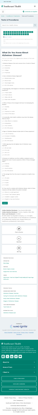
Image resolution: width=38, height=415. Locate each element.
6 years (6, 182)
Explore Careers (19, 384)
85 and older (7, 148)
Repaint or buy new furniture (11, 199)
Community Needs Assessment (18, 405)
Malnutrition (7, 65)
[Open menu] (34, 6)
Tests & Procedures (10, 20)
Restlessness (8, 138)
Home (2, 16)
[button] (5, 203)
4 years (6, 184)
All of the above (8, 85)
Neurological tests (9, 83)
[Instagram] (16, 356)
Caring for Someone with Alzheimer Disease (15, 295)
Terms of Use (16, 332)
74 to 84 (6, 150)
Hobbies (6, 166)
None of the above (9, 113)
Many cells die (8, 97)
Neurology (6, 263)
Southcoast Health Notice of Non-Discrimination (18, 403)
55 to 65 (6, 154)
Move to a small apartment (11, 192)
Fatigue (6, 70)
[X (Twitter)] (7, 356)
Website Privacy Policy (10, 397)
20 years (6, 178)
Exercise (6, 163)
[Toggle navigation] (3, 11)
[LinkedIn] (11, 356)
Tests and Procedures (28, 16)
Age (5, 109)
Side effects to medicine (10, 121)
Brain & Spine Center (9, 269)
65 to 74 (6, 152)
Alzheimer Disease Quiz (9, 312)
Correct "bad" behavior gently (12, 194)
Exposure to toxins (9, 111)
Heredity (6, 106)
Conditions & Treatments (13, 16)
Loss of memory (8, 133)
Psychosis (7, 72)
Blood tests (7, 80)
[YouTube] (20, 356)
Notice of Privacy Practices (25, 397)
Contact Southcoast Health (19, 389)
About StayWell (8, 332)
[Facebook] (3, 356)
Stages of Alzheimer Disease (11, 301)
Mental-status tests (9, 78)
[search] (17, 25)
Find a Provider (19, 378)
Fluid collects (8, 94)
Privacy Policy (24, 332)
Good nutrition (8, 168)
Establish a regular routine (11, 196)
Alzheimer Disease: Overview (10, 293)
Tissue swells (8, 92)
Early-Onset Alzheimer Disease (11, 298)
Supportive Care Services (10, 271)
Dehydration (7, 123)
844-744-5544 (7, 1)
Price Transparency (18, 400)
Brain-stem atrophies (10, 99)
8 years (6, 180)
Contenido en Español (31, 11)
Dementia (7, 68)
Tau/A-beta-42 (7, 306)
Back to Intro (8, 37)
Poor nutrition (8, 125)
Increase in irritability (9, 136)
